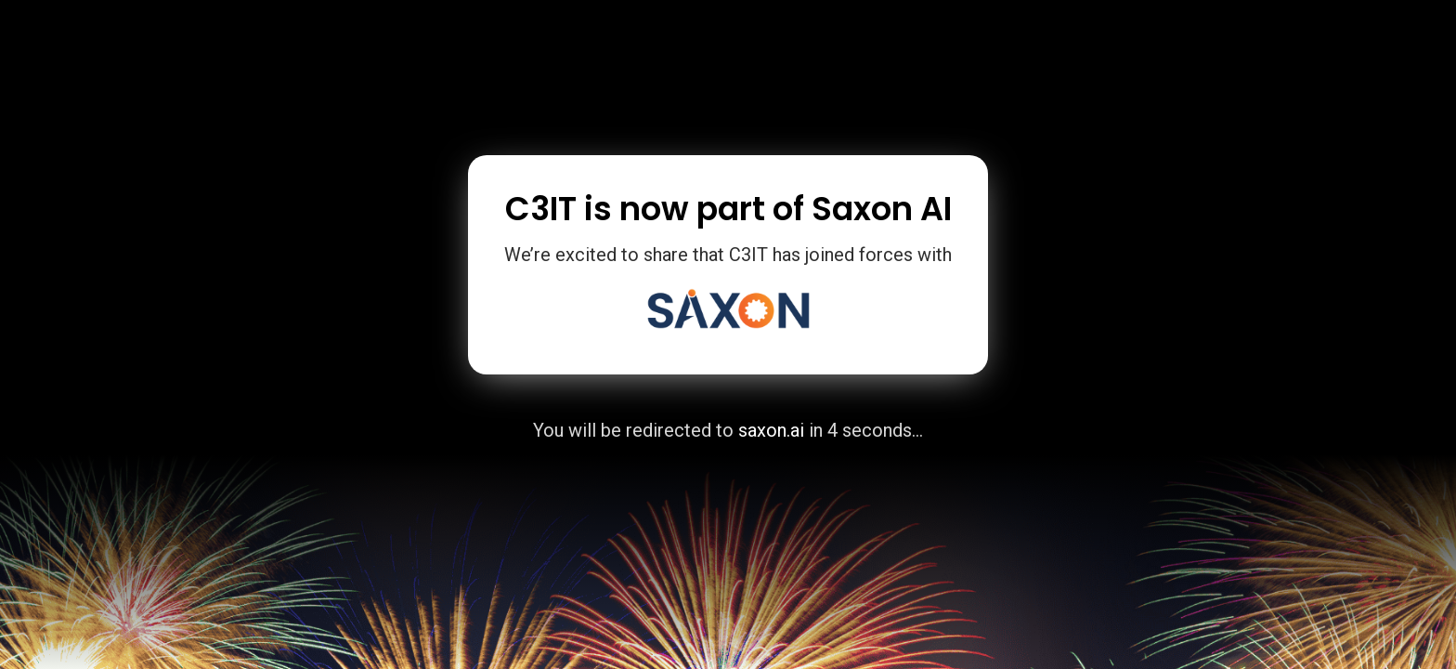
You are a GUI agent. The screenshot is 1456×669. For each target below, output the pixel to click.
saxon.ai (771, 430)
